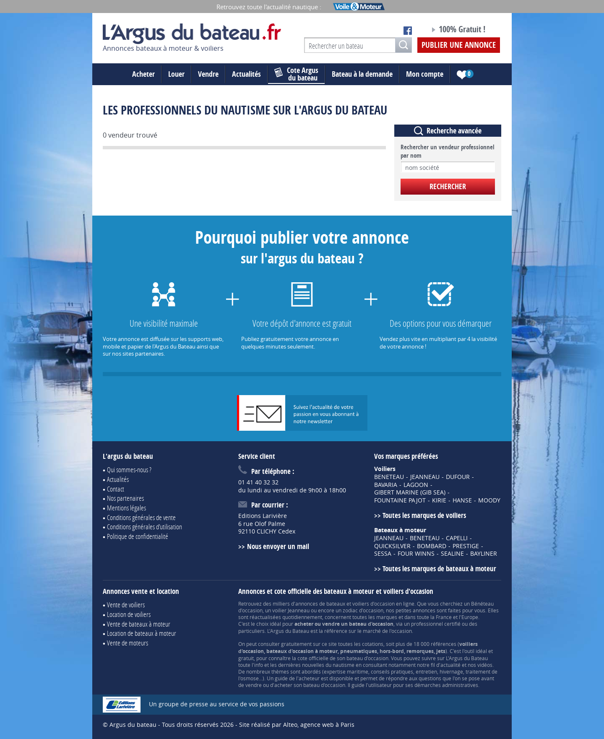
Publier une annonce (459, 44)
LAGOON (416, 485)
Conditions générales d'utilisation (144, 526)
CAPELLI (457, 538)
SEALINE (452, 553)
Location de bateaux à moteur (141, 633)
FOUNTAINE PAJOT (400, 500)
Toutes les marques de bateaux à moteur (439, 568)
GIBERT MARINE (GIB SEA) (409, 492)
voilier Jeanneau (291, 610)
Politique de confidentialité (137, 536)
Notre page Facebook (408, 30)
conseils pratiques (392, 671)
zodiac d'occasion (363, 610)
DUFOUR (458, 477)
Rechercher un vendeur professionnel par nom (448, 151)
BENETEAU (389, 477)
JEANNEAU (425, 477)
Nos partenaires (125, 498)
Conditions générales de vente (141, 517)
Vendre (208, 74)
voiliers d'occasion (373, 603)
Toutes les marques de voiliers (424, 515)
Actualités (246, 74)
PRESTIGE (466, 546)
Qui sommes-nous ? (129, 469)
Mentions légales (126, 508)
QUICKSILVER (392, 546)
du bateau (296, 74)
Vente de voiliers (126, 604)
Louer (176, 74)
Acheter (143, 74)
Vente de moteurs (127, 643)
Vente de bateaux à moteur (138, 624)
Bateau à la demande (362, 74)
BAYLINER (483, 553)
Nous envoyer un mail (278, 546)
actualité (450, 664)
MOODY (489, 500)
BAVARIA (385, 485)
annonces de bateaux (320, 603)
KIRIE (439, 500)
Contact (115, 489)
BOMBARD (431, 546)
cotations (372, 643)
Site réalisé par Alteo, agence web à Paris (296, 725)
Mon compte (424, 74)
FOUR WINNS (416, 553)
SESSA (382, 553)
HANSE (462, 500)
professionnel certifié (436, 623)
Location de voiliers (129, 614)
